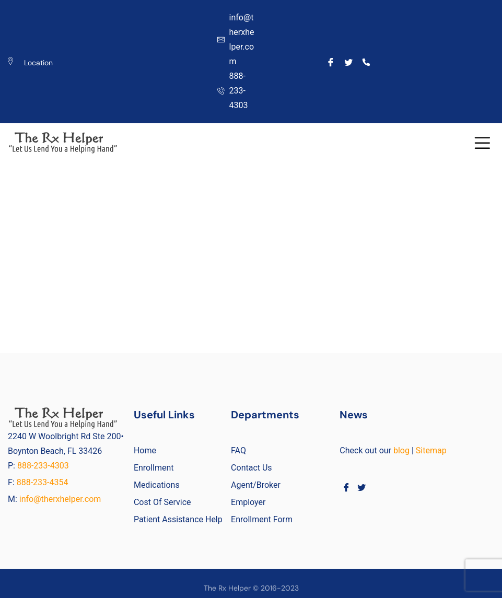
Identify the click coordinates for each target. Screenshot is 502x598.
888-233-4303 (44, 466)
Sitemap (431, 450)
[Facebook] (330, 61)
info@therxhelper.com (60, 499)
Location (38, 62)
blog (401, 450)
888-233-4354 (42, 482)
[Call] (365, 61)
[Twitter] (348, 61)
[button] (482, 143)
